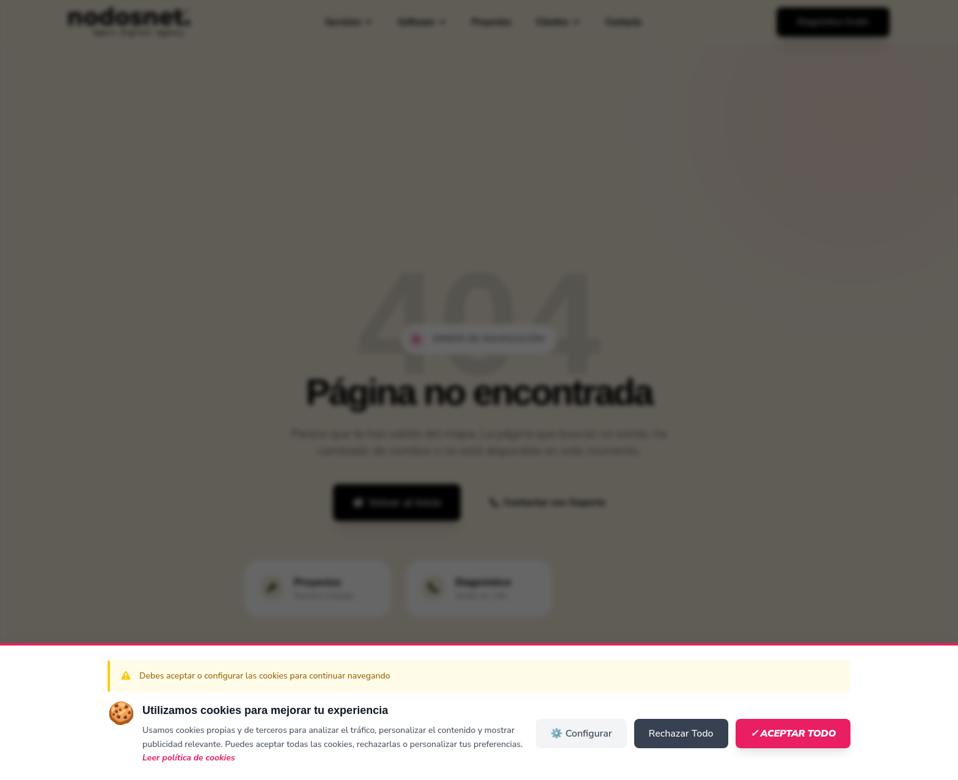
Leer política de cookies (188, 757)
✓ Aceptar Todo (793, 733)
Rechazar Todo (681, 733)
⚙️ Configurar (581, 733)
